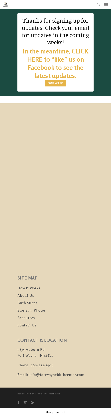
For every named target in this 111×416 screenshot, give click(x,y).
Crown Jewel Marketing (47, 393)
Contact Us (26, 325)
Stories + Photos (31, 310)
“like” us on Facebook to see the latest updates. (56, 67)
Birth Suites (27, 303)
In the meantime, (47, 51)
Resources (26, 317)
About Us (25, 295)
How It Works (28, 288)
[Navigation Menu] (106, 4)
